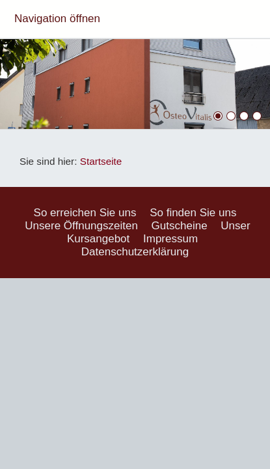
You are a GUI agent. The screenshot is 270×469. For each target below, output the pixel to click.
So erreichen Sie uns (85, 212)
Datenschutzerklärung (135, 252)
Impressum (170, 239)
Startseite (101, 161)
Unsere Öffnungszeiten (81, 226)
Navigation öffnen (57, 18)
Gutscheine (180, 226)
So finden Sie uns (193, 212)
